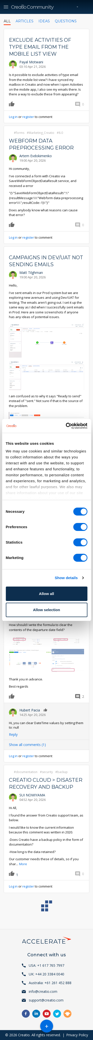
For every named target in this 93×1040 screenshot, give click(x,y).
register (28, 116)
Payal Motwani (31, 62)
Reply (13, 734)
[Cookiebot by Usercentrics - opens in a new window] (66, 426)
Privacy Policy (77, 1035)
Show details (66, 578)
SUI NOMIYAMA (32, 795)
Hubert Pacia (29, 710)
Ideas (44, 21)
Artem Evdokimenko (35, 155)
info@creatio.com (43, 991)
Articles (24, 21)
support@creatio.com (46, 1000)
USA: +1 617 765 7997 (46, 965)
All (7, 21)
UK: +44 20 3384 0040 (46, 974)
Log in (13, 116)
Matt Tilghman (31, 272)
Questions (66, 21)
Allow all (46, 594)
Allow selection (46, 610)
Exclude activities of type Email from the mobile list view (40, 47)
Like (12, 103)
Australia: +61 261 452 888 (50, 982)
